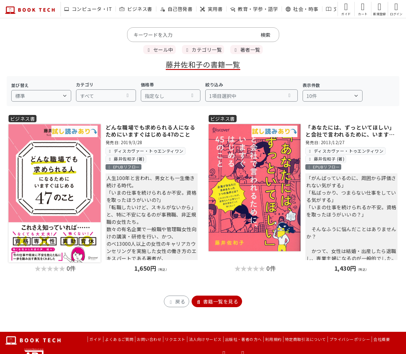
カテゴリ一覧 (203, 49)
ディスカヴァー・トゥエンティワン (145, 151)
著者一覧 (246, 49)
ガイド (95, 339)
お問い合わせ (149, 339)
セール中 (159, 49)
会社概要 (381, 339)
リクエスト (175, 339)
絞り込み (214, 85)
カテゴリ (85, 85)
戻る (176, 301)
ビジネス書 (136, 8)
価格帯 (147, 85)
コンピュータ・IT (88, 8)
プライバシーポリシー (349, 339)
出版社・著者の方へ (243, 339)
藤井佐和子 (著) (125, 159)
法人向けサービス (205, 339)
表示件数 (311, 85)
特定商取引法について (305, 339)
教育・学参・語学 (254, 8)
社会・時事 (302, 8)
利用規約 (273, 339)
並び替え (20, 85)
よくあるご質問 (119, 339)
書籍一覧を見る (217, 301)
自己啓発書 (176, 8)
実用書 (211, 8)
